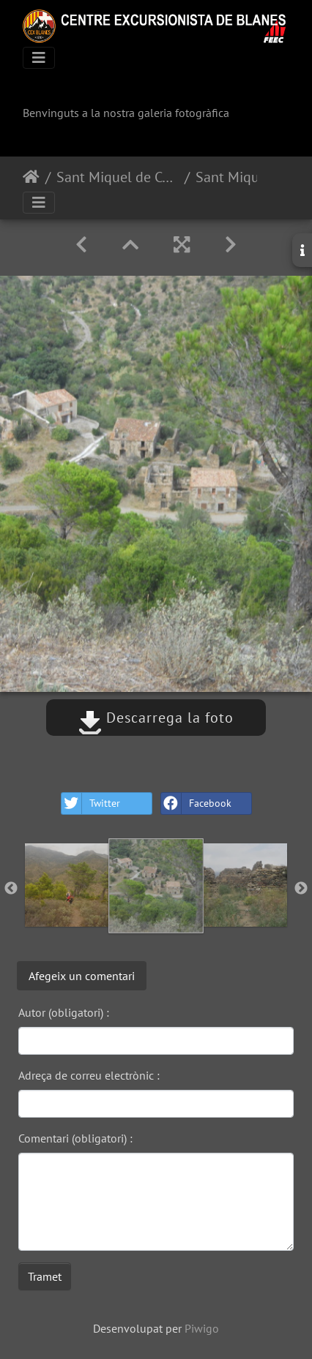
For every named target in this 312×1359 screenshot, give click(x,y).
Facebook (196, 803)
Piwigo (202, 1328)
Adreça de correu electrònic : (89, 1075)
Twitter (91, 803)
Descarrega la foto (156, 717)
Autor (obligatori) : (63, 1012)
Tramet (45, 1276)
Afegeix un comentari (82, 975)
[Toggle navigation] (39, 58)
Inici (31, 177)
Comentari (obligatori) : (75, 1138)
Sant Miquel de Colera (117, 177)
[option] (66, 885)
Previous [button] (11, 888)
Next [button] (301, 888)
